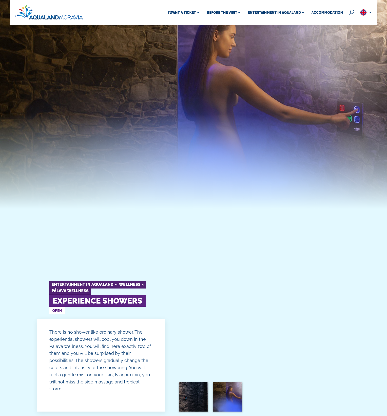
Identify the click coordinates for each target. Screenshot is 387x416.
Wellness (129, 284)
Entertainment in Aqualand (82, 284)
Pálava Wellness (70, 291)
